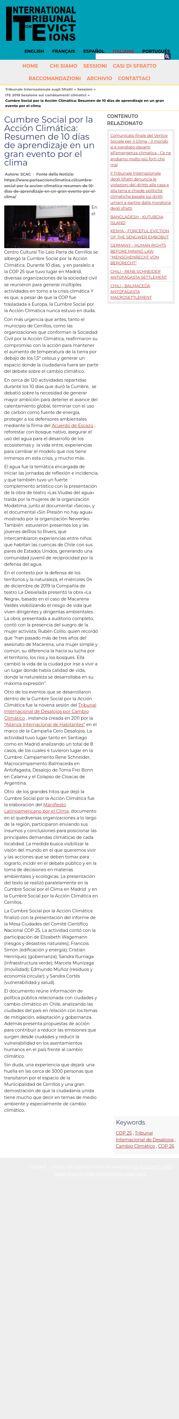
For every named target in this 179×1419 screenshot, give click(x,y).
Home (30, 66)
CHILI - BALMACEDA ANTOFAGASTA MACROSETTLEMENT (131, 291)
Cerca (167, 56)
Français (63, 51)
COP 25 (124, 1133)
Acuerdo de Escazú (72, 425)
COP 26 (166, 1146)
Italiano (123, 51)
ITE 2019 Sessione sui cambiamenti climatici (45, 95)
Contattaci (134, 78)
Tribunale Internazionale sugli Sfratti (39, 89)
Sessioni (95, 66)
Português (156, 51)
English (34, 51)
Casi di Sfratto (135, 66)
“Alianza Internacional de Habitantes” (44, 724)
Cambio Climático (135, 1146)
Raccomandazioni (55, 78)
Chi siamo (64, 66)
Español (94, 51)
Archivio (99, 78)
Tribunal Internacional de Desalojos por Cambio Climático (50, 711)
